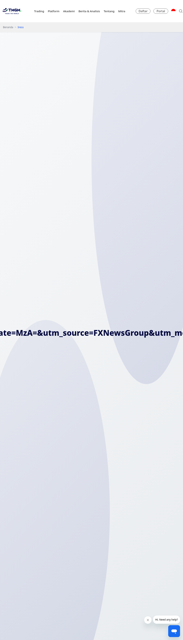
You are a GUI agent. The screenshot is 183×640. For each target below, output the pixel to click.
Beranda (8, 27)
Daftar (143, 11)
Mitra (121, 11)
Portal (161, 11)
